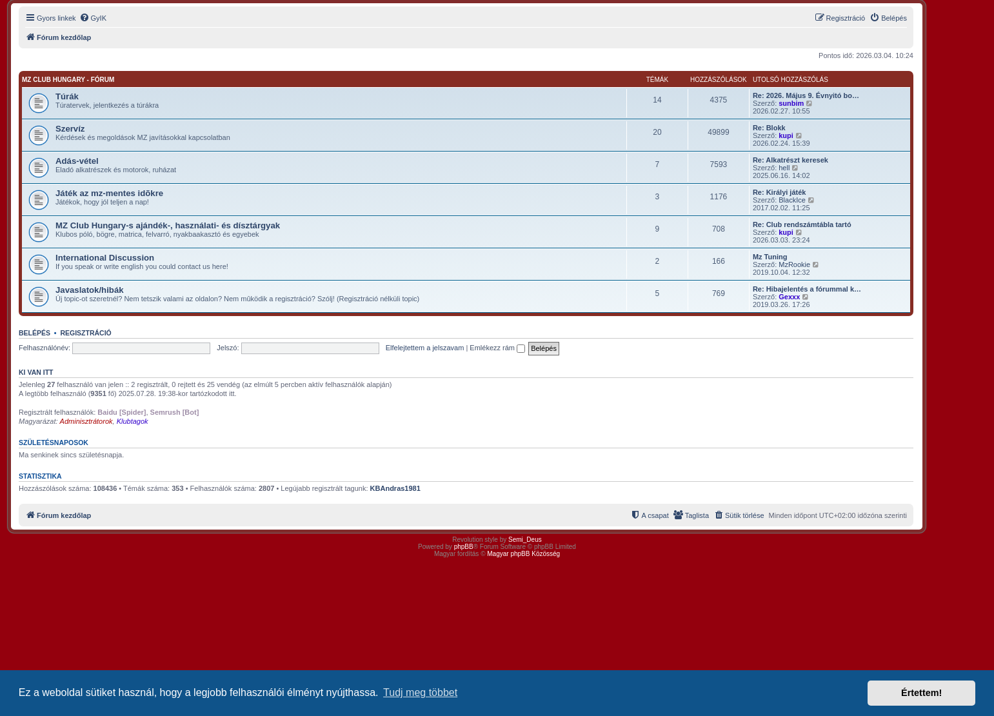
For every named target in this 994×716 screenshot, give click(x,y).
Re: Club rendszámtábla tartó (802, 224)
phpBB (463, 546)
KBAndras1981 (395, 488)
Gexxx (789, 297)
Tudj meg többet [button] (420, 692)
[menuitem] (92, 18)
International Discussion (104, 258)
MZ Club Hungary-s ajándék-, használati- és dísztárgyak (167, 225)
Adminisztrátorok (86, 421)
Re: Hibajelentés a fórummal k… (807, 289)
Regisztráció (85, 333)
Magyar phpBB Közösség (523, 553)
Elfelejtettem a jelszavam (425, 348)
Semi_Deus (525, 539)
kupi (786, 135)
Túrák (67, 96)
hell (784, 168)
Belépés (34, 333)
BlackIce (792, 200)
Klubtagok (132, 421)
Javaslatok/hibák (89, 290)
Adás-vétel (77, 161)
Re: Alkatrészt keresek (790, 160)
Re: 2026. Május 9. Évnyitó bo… (806, 95)
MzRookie (794, 264)
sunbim (791, 103)
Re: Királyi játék (779, 192)
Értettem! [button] (921, 693)
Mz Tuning (770, 257)
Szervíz (69, 129)
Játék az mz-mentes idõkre (109, 193)
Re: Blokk (769, 128)
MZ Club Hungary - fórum (68, 79)
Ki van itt (36, 372)
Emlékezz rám (497, 348)
